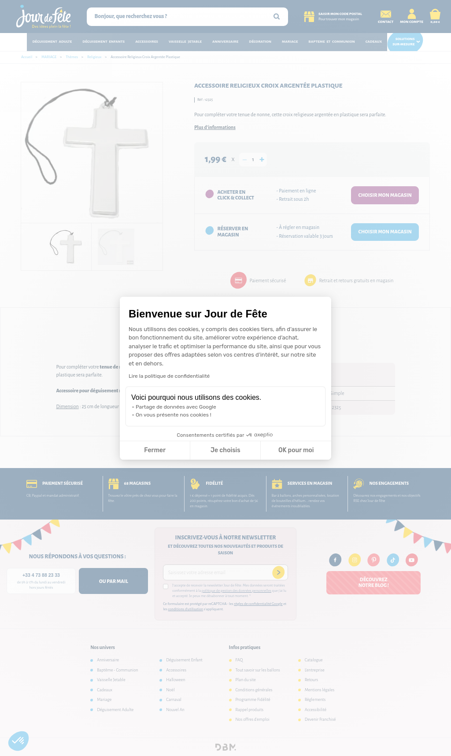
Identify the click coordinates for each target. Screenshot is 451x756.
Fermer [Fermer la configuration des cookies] (155, 450)
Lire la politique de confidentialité (169, 376)
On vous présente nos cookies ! (173, 415)
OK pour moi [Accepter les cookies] (296, 450)
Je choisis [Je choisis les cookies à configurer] (225, 450)
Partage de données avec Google (176, 407)
